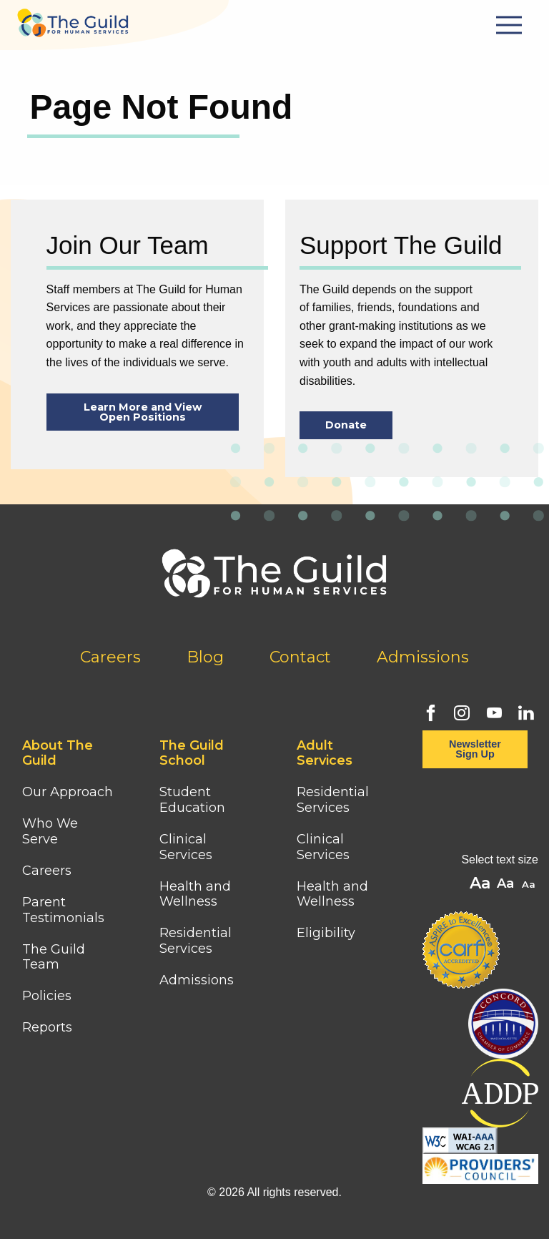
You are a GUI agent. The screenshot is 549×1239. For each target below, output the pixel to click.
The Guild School (191, 753)
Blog (205, 657)
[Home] (72, 18)
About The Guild (57, 753)
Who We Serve (50, 831)
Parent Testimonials (63, 910)
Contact (300, 657)
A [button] (530, 885)
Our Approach (67, 792)
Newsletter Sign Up (475, 749)
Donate (346, 424)
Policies (46, 996)
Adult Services (324, 753)
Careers (110, 657)
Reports (47, 1027)
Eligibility (326, 933)
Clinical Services (185, 847)
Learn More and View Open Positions (143, 412)
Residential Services (195, 940)
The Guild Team (53, 957)
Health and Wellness (195, 894)
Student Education (192, 800)
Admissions (423, 657)
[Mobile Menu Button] (511, 25)
